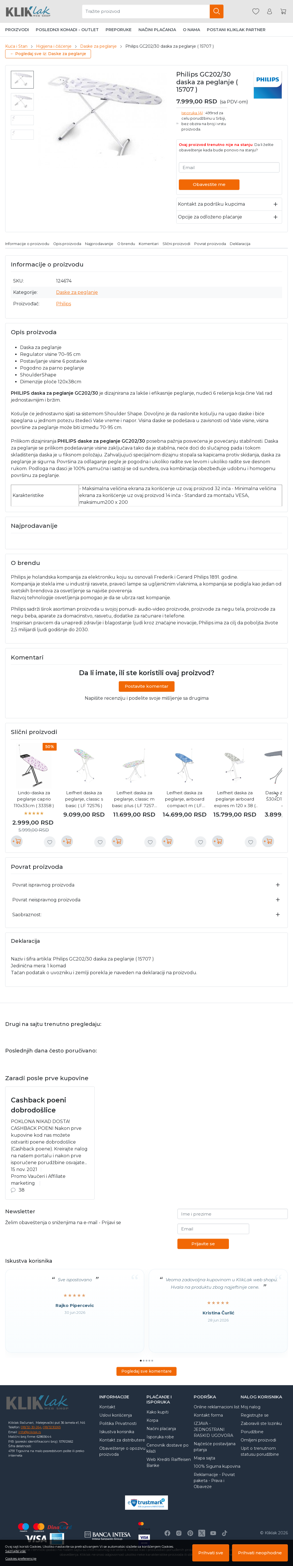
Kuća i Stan (16, 46)
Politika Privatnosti (117, 1423)
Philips (63, 303)
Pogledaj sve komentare (146, 1371)
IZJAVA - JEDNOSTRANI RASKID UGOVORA (213, 1429)
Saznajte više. (15, 1551)
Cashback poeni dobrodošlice (38, 1105)
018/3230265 (52, 1427)
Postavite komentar (147, 686)
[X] (201, 1533)
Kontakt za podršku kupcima (211, 204)
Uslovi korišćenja (115, 1415)
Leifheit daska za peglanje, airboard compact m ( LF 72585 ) (184, 799)
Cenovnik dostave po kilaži (167, 1448)
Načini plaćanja (157, 29)
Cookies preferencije (20, 1559)
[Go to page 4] (149, 1361)
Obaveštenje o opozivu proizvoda (122, 1451)
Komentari (149, 244)
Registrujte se (255, 1415)
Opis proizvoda (67, 244)
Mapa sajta (204, 1458)
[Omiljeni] (256, 11)
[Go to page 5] (152, 1361)
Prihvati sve (210, 1552)
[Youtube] (213, 1533)
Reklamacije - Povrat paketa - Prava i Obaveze (214, 1480)
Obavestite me (209, 184)
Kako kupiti (157, 1412)
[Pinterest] (190, 1533)
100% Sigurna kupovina (217, 1466)
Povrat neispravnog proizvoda (46, 900)
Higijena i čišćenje (54, 46)
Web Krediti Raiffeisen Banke (168, 1462)
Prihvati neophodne (260, 1552)
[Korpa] (283, 11)
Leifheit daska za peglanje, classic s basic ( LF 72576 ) (84, 799)
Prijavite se (203, 1243)
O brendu (126, 244)
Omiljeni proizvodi (258, 1440)
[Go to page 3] (146, 1361)
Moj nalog (250, 1406)
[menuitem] (22, 80)
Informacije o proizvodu (27, 244)
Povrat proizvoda (210, 244)
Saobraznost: (26, 914)
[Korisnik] (269, 11)
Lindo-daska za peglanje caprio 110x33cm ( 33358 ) (34, 799)
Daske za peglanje (98, 46)
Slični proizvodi (176, 244)
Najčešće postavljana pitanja (214, 1446)
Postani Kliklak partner (236, 29)
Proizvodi (17, 29)
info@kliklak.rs (29, 1432)
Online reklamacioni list (216, 1406)
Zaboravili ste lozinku (261, 1423)
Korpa (152, 1420)
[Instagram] (179, 1533)
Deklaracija (240, 244)
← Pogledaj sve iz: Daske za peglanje (48, 53)
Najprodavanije (99, 244)
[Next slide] (276, 795)
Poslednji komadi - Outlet (67, 29)
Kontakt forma (208, 1415)
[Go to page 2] (143, 1361)
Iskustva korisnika (116, 1431)
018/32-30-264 (31, 1427)
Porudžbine (252, 1431)
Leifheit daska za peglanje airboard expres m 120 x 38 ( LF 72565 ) (235, 799)
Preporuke (119, 29)
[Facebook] (167, 1533)
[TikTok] (224, 1533)
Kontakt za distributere (122, 1440)
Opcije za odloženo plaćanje (210, 217)
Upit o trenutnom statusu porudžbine (260, 1451)
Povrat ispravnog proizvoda (43, 885)
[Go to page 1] (141, 1361)
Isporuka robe (160, 1436)
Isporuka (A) (192, 113)
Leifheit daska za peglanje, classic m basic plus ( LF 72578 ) (134, 799)
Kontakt (107, 1406)
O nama (191, 29)
